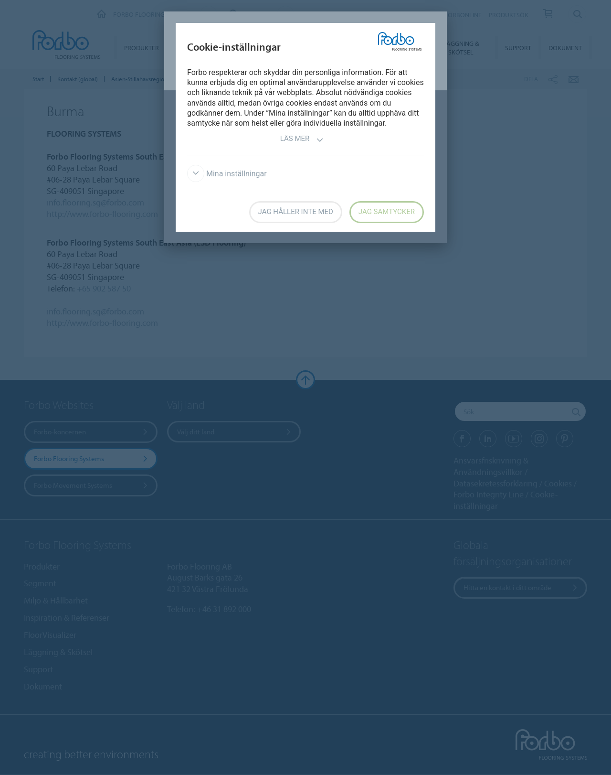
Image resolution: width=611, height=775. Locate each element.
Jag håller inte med (295, 211)
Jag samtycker (386, 211)
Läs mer (302, 139)
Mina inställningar (227, 173)
